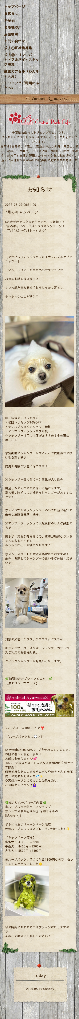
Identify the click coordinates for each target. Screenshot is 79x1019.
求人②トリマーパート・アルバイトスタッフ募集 (21, 59)
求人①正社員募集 (18, 48)
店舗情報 (11, 34)
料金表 (9, 20)
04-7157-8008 (63, 99)
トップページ (14, 6)
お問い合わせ (14, 41)
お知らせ (11, 13)
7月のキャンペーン (22, 212)
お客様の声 (13, 27)
